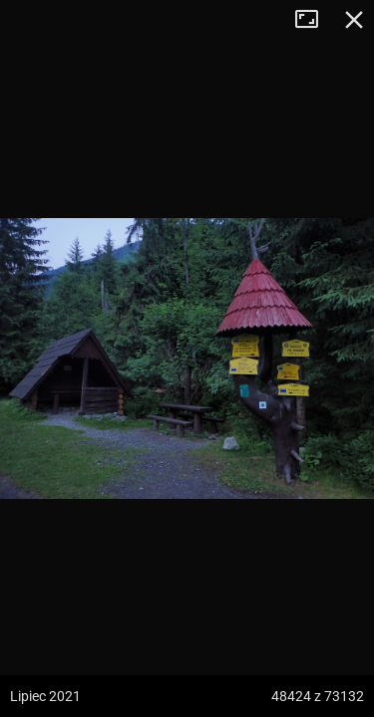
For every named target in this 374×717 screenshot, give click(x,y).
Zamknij (354, 20)
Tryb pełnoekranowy (314, 20)
